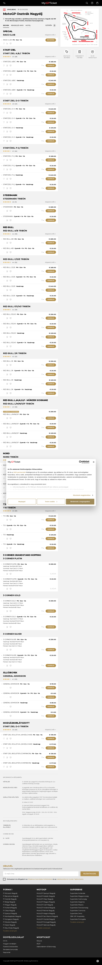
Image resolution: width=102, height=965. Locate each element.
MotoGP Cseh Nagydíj (45, 905)
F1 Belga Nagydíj (9, 902)
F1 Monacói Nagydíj (10, 893)
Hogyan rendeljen (9, 944)
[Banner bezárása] (93, 462)
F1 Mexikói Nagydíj (10, 922)
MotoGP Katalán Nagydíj (46, 896)
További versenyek (10, 931)
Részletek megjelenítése (82, 495)
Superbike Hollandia (77, 893)
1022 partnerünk (19, 472)
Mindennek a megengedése (80, 501)
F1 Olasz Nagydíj (9, 910)
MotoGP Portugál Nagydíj (46, 922)
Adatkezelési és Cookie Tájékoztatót (70, 879)
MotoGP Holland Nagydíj (46, 908)
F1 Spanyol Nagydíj (10, 913)
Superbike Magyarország (79, 896)
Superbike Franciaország (79, 908)
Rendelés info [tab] (17, 25)
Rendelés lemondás (10, 949)
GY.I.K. (5, 941)
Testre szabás (51, 501)
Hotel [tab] (28, 25)
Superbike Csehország (78, 899)
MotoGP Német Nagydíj (45, 910)
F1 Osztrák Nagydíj (9, 899)
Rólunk (39, 941)
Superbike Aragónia (77, 902)
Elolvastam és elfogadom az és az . (45, 879)
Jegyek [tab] (6, 25)
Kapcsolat (6, 952)
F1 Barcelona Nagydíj (10, 896)
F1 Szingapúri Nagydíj (11, 919)
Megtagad (21, 501)
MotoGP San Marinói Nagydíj (47, 916)
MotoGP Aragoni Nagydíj (46, 913)
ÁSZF (38, 944)
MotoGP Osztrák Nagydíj (46, 919)
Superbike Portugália (78, 919)
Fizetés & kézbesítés (10, 947)
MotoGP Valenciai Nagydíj (46, 925)
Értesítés (50, 40)
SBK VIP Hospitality (77, 916)
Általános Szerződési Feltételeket (40, 879)
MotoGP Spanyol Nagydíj (46, 893)
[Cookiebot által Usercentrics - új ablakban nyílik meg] (80, 462)
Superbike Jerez (76, 913)
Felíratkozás (89, 874)
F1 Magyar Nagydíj (9, 905)
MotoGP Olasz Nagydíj (45, 899)
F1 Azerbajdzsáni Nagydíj (12, 916)
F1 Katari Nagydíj (9, 925)
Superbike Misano (76, 905)
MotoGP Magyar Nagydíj (46, 902)
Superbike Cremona (77, 910)
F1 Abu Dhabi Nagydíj (11, 928)
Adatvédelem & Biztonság (46, 947)
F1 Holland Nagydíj (10, 908)
